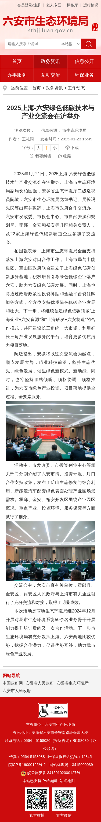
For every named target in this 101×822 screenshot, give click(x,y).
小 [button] (55, 147)
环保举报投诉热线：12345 (70, 756)
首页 (17, 61)
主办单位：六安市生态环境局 (50, 724)
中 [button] (47, 147)
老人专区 (53, 5)
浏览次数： (25, 130)
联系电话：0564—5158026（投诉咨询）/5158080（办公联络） (50, 744)
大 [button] (39, 147)
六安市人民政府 (17, 690)
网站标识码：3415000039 (71, 765)
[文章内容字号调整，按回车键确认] (40, 147)
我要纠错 (43, 156)
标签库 (72, 5)
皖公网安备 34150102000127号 (50, 773)
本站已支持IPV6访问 (40, 781)
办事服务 (17, 75)
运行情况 (90, 5)
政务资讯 (50, 61)
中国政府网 (13, 683)
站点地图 (67, 781)
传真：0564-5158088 (27, 756)
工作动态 (76, 88)
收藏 (67, 156)
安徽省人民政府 (40, 683)
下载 (75, 147)
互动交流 (50, 75)
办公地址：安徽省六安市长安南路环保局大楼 (50, 732)
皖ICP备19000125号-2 (27, 765)
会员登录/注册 (29, 5)
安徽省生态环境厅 (72, 683)
